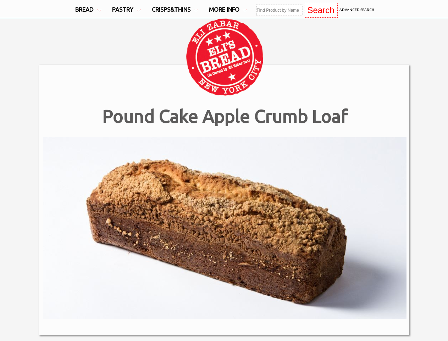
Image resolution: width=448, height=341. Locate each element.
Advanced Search (356, 10)
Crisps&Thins (175, 10)
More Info (228, 10)
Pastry (126, 10)
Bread (88, 10)
